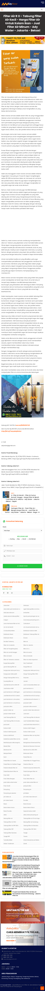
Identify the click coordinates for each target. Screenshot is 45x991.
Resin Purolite (8, 811)
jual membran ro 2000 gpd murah (13, 692)
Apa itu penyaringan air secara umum (32, 616)
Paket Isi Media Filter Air (10, 768)
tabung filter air (8, 818)
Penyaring (7, 789)
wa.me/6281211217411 (23, 425)
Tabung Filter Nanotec (10, 833)
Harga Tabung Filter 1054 (30, 674)
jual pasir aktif (27, 703)
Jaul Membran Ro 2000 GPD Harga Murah (13, 685)
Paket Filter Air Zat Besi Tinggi (12, 764)
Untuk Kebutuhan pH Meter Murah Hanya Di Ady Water (32, 840)
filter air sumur (27, 652)
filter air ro (26, 649)
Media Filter (7, 746)
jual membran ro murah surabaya (13, 703)
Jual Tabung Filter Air (10, 717)
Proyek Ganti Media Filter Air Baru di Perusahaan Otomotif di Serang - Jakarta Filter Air (26, 893)
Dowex (25, 638)
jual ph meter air (8, 710)
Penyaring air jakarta (10, 793)
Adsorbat (6, 605)
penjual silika (27, 786)
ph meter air (7, 797)
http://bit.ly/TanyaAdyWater (11, 431)
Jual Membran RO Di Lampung (32, 695)
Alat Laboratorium (9, 612)
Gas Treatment (27, 663)
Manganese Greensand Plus (31, 742)
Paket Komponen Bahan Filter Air (32, 768)
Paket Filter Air (27, 757)
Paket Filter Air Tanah (10, 760)
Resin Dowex (27, 804)
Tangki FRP (7, 836)
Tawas (25, 836)
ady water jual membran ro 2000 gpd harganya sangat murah (13, 609)
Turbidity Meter (8, 840)
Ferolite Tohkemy (9, 641)
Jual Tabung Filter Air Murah (31, 717)
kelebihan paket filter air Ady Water (13, 739)
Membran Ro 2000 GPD (30, 750)
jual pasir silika (8, 706)
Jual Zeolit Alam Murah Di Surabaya (32, 724)
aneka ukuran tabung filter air (12, 616)
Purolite (25, 800)
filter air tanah (8, 656)
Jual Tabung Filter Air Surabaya (13, 721)
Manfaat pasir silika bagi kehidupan (13, 742)
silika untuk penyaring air (30, 815)
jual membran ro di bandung (32, 692)
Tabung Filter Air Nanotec (30, 825)
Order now (22, 566)
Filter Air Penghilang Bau (11, 649)
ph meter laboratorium (30, 797)
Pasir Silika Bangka (9, 779)
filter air (25, 641)
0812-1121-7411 (7, 955)
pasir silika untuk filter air (30, 782)
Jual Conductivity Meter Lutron (32, 685)
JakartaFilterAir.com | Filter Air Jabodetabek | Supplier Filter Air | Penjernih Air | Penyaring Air (21, 985)
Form (4, 527)
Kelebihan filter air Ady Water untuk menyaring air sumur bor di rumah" (32, 735)
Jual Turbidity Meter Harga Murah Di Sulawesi (32, 721)
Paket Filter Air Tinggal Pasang (32, 760)
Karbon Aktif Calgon (29, 728)
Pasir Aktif (6, 775)
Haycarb (26, 678)
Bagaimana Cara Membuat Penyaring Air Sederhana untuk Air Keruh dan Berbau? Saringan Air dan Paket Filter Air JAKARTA (26, 867)
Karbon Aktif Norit (9, 735)
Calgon (6, 620)
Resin (5, 804)
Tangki (25, 833)
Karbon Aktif (7, 728)
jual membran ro (28, 688)
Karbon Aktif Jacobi (29, 732)
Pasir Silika (26, 775)
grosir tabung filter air (10, 667)
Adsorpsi (26, 605)
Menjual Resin (8, 753)
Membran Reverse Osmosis (31, 746)
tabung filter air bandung (30, 822)
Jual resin (26, 714)
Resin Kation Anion (9, 807)
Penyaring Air (27, 789)
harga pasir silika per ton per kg (32, 670)
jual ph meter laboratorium (31, 710)
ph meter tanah (8, 800)
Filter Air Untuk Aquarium (30, 659)
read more (11, 918)
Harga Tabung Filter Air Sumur (12, 678)
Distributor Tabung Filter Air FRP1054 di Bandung (32, 634)
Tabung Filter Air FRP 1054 (11, 825)
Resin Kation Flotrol (29, 807)
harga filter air (27, 667)
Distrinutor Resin (8, 638)
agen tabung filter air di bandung (32, 609)
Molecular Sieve (28, 753)
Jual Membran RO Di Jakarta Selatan (13, 695)
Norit (5, 757)
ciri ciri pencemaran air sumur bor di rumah (32, 627)
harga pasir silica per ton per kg (13, 670)
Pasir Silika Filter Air (29, 779)
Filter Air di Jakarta (9, 645)
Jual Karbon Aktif (9, 688)
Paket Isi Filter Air (28, 764)
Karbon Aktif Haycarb (10, 732)
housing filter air (8, 681)
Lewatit (25, 739)
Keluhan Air (22, 536)
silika (5, 815)
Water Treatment (9, 843)
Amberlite (26, 612)
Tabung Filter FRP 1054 (29, 829)
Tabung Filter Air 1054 (10, 822)
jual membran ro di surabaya (12, 699)
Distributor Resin (8, 634)
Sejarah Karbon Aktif (29, 811)
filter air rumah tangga (10, 652)
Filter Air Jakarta (28, 645)
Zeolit (25, 843)
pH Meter (26, 793)
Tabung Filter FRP (9, 829)
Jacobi (25, 681)
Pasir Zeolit (7, 786)
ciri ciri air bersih (8, 627)
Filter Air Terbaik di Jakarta (11, 659)
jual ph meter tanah (9, 714)
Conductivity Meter (9, 631)
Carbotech (26, 623)
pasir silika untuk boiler (10, 782)
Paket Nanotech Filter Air (11, 771)
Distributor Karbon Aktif (30, 631)
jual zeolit (6, 724)
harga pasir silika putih (10, 674)
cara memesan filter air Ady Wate (13, 623)
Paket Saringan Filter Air (30, 771)
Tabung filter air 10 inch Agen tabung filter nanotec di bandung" (32, 818)
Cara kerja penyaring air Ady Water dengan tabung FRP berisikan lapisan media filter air (32, 620)
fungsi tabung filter (9, 663)
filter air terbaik (27, 656)
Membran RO (8, 750)
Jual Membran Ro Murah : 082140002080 (32, 699)
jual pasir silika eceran (30, 706)
